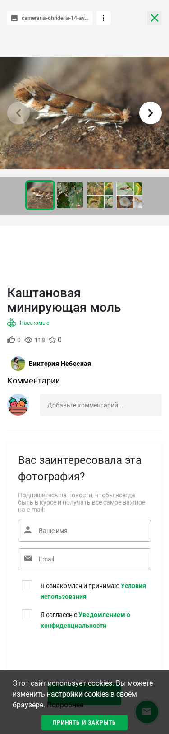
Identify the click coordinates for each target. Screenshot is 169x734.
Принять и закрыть (84, 723)
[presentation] (73, 655)
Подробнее (65, 705)
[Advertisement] (84, 253)
